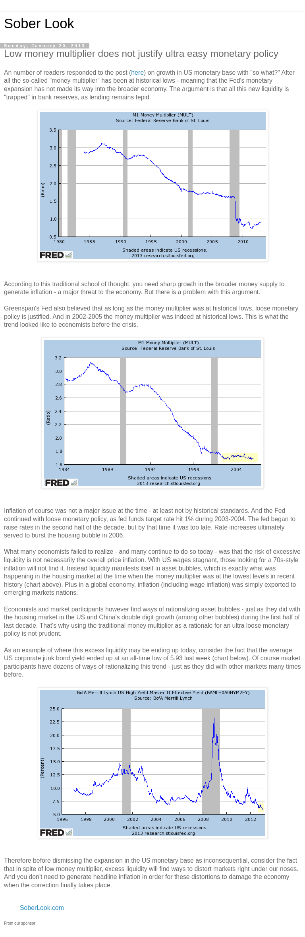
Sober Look (39, 23)
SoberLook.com (42, 907)
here (137, 72)
